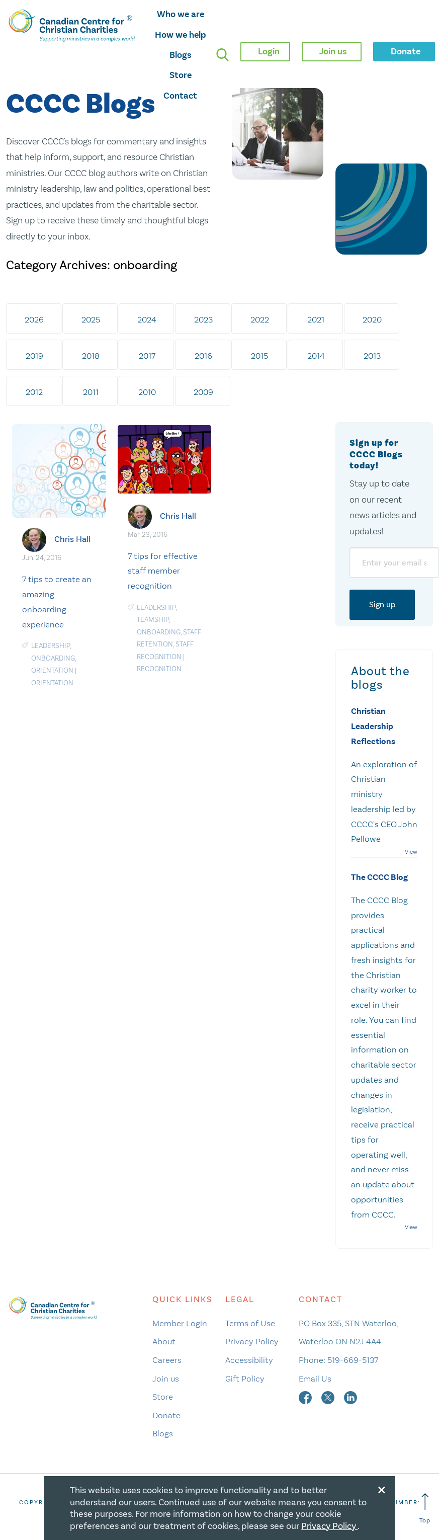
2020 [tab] (372, 319)
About (163, 1341)
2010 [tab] (147, 392)
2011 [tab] (91, 392)
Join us (165, 1378)
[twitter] (328, 1397)
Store (180, 74)
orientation (52, 670)
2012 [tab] (34, 392)
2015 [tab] (259, 356)
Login (269, 51)
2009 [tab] (203, 392)
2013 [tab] (372, 356)
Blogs (180, 54)
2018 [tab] (91, 356)
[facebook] (306, 1397)
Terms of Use (250, 1323)
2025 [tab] (90, 319)
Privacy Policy (252, 1341)
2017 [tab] (147, 356)
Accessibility (249, 1360)
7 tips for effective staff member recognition (163, 571)
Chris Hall (72, 539)
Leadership (50, 645)
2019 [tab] (34, 356)
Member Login (179, 1323)
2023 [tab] (203, 319)
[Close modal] (381, 1488)
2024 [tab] (146, 319)
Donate (166, 1415)
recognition (159, 669)
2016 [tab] (203, 356)
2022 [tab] (259, 319)
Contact (180, 95)
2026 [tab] (34, 319)
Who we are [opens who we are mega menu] (180, 14)
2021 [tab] (315, 319)
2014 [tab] (316, 356)
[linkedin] (350, 1397)
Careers (167, 1360)
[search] (222, 54)
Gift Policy (245, 1378)
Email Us (315, 1378)
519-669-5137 (352, 1360)
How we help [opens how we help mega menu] (180, 34)
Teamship (153, 619)
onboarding (53, 658)
